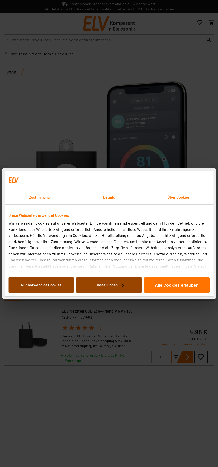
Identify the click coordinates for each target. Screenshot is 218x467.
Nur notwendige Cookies (41, 285)
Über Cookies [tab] (178, 197)
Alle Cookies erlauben (177, 285)
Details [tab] (109, 197)
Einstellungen (109, 285)
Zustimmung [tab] (39, 197)
